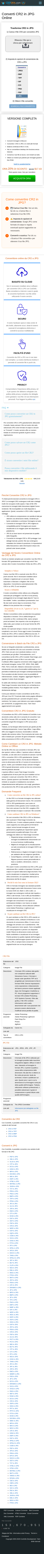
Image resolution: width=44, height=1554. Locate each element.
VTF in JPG (14, 1164)
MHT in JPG (14, 1277)
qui (34, 399)
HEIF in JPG (14, 1317)
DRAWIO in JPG (15, 1287)
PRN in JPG (14, 1191)
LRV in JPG (14, 1285)
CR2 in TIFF (12, 1131)
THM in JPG (14, 1255)
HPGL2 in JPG (15, 1258)
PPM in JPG (14, 1201)
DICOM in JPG (15, 1174)
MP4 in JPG (14, 1171)
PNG (20, 89)
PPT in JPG (14, 1408)
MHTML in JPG (15, 1184)
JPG (20, 96)
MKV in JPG (14, 1426)
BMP (20, 74)
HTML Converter (20, 1513)
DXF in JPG (14, 1218)
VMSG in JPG (14, 1476)
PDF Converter (9, 1510)
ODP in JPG (14, 1403)
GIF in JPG (13, 1310)
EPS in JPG (14, 1456)
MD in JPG (13, 1485)
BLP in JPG (14, 1263)
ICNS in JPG (14, 1241)
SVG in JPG (14, 1238)
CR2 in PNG (12, 1136)
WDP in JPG (14, 1228)
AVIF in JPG (14, 1320)
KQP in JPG (14, 1233)
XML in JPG (14, 1159)
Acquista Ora (22, 178)
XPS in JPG (14, 1250)
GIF (19, 81)
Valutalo (22, 483)
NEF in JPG (14, 1394)
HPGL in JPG (14, 1248)
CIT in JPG (13, 1213)
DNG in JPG (14, 1391)
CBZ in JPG (14, 1481)
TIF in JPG (13, 1300)
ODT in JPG (14, 1221)
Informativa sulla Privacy (21, 1533)
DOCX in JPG (14, 1253)
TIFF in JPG (14, 1198)
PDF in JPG (14, 1157)
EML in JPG (14, 1270)
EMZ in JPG (14, 1211)
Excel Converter (32, 1513)
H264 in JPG (14, 1169)
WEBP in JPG (14, 1374)
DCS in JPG (14, 1166)
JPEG (20, 71)
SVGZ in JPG (14, 1389)
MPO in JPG (14, 1292)
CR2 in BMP (12, 1134)
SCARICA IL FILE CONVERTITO (23, 106)
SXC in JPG (14, 1488)
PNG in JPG (14, 1194)
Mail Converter (34, 1510)
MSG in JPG (14, 1273)
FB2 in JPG (14, 1490)
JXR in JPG (14, 1208)
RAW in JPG (14, 1396)
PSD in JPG (14, 1376)
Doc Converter (9, 1513)
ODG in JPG (14, 1322)
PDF (20, 92)
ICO (19, 85)
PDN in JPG (14, 1282)
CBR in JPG (14, 1483)
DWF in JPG (14, 1179)
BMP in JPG (14, 1196)
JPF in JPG (13, 1260)
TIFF (20, 78)
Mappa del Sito (7, 1533)
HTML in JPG (14, 1181)
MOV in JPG (14, 1428)
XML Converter (9, 1516)
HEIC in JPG (14, 1315)
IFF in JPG (13, 1245)
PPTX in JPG (14, 1411)
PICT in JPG (14, 1339)
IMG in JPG (14, 1176)
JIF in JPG (13, 1290)
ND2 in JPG (14, 1268)
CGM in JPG (14, 1236)
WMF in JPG (14, 1307)
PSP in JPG (14, 1223)
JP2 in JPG (13, 1203)
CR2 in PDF (12, 1129)
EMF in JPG (14, 1305)
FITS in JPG (14, 1243)
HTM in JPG (14, 1468)
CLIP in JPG (14, 1265)
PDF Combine (20, 1516)
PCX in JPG (14, 1342)
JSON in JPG (14, 1186)
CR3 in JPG (14, 1226)
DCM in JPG (14, 1216)
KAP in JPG (14, 1231)
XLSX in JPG (14, 1162)
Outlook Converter (21, 1510)
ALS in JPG (14, 1206)
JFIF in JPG (14, 1280)
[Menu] (40, 3)
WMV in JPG (14, 1421)
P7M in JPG (14, 1275)
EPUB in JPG (14, 1478)
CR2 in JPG (14, 1401)
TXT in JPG (14, 1189)
